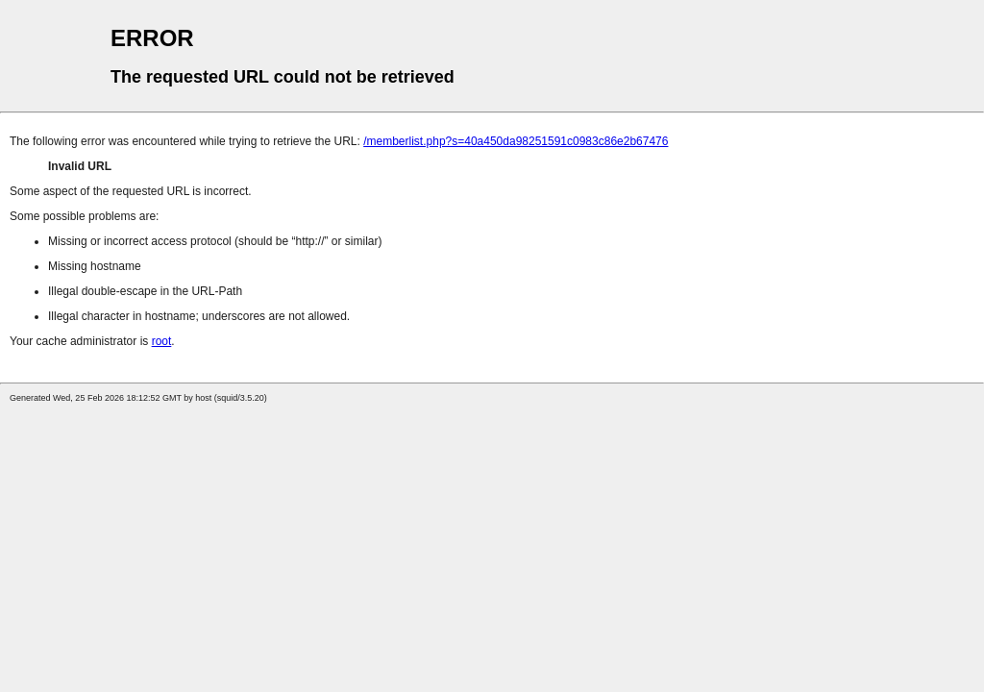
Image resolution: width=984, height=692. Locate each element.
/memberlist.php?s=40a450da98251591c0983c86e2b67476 (515, 141)
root (162, 341)
